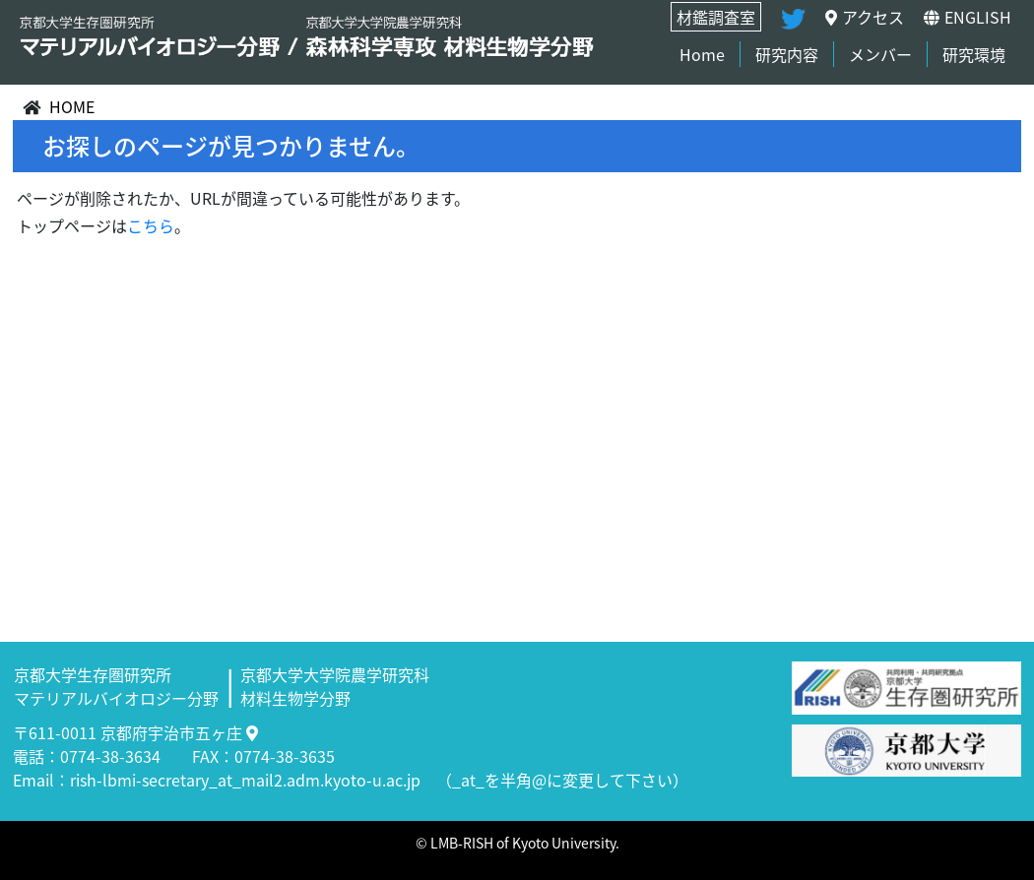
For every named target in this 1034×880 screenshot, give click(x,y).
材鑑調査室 (716, 17)
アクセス (864, 17)
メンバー (880, 54)
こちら (150, 225)
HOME (72, 106)
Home (702, 54)
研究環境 (973, 54)
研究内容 (786, 54)
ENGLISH (967, 17)
